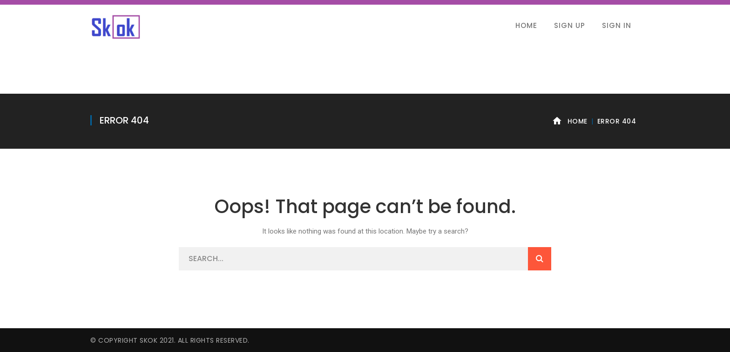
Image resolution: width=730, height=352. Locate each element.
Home (578, 121)
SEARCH (539, 258)
